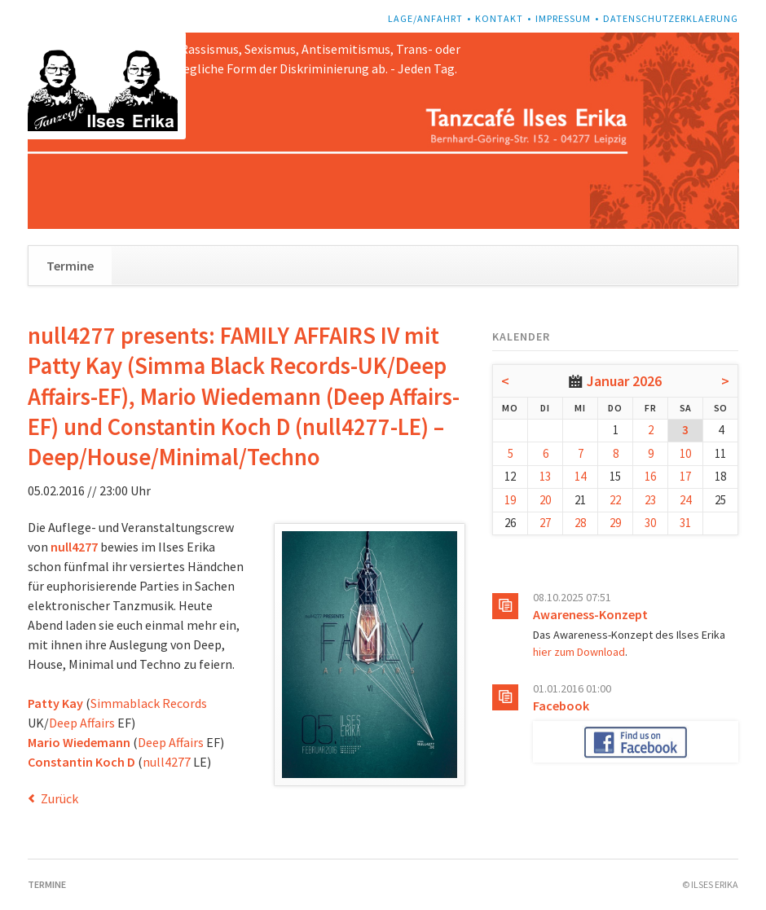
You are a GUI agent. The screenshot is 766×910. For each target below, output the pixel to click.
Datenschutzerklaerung (670, 18)
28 (580, 522)
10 (685, 453)
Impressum (563, 18)
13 (545, 476)
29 (615, 522)
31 (685, 522)
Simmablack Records (148, 703)
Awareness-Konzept (590, 614)
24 (685, 500)
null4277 (167, 762)
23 (650, 500)
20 (545, 500)
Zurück (59, 798)
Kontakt (499, 18)
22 (615, 500)
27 (545, 522)
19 (510, 500)
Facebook (561, 705)
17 (685, 476)
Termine (70, 265)
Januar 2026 (624, 380)
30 (650, 522)
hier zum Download (579, 651)
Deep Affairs (82, 722)
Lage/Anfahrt (425, 18)
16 (650, 476)
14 (580, 476)
